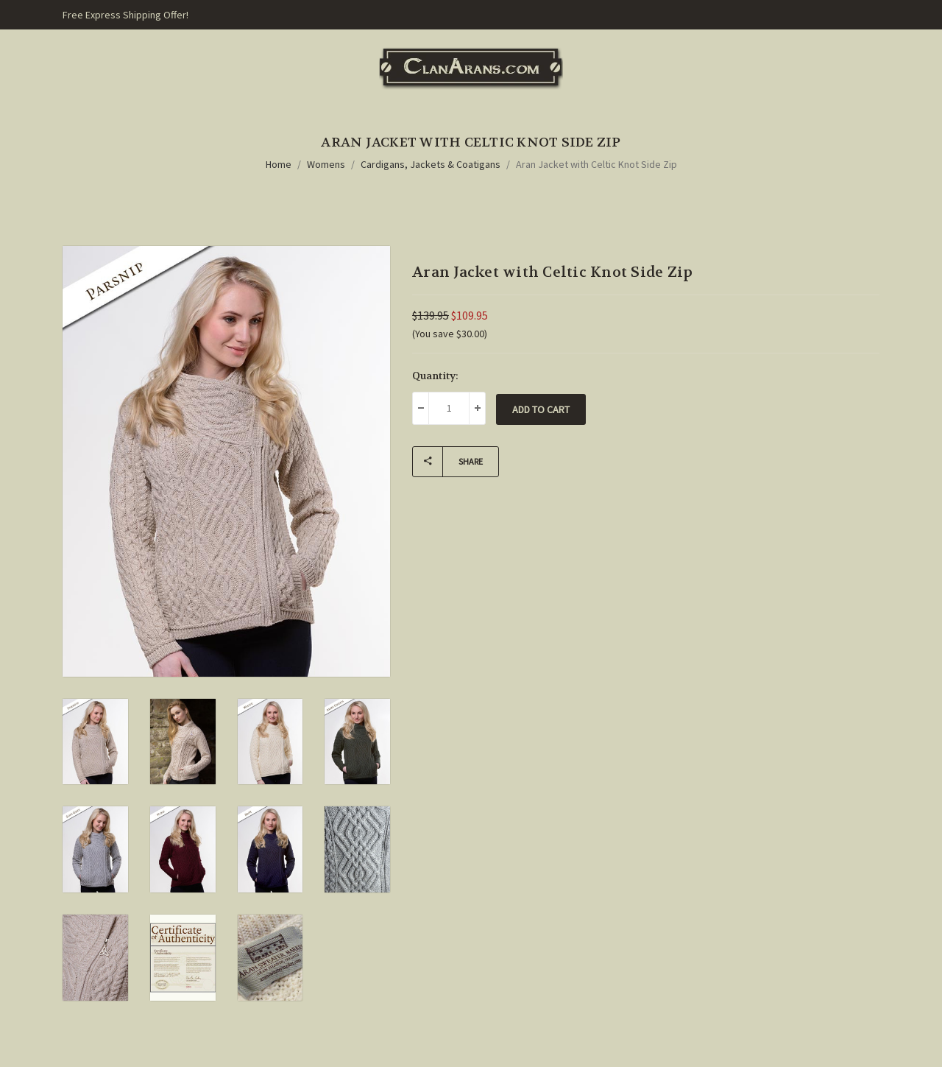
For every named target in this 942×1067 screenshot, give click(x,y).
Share (448, 461)
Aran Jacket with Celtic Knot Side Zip (596, 164)
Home (278, 164)
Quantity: (435, 375)
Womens (326, 164)
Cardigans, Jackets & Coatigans (430, 164)
